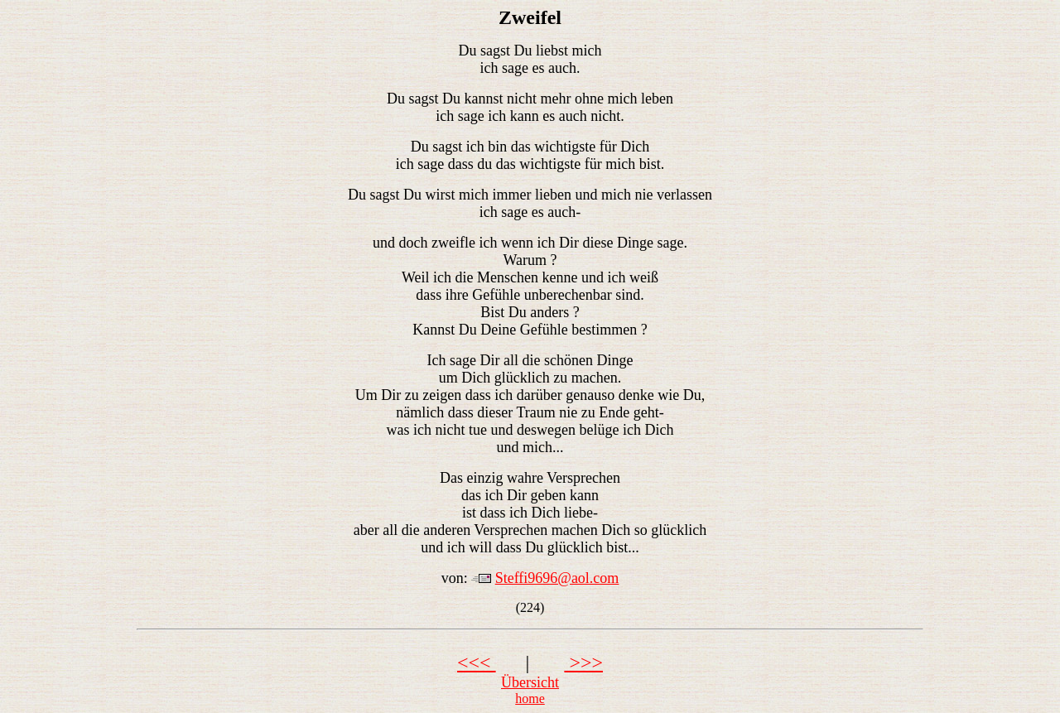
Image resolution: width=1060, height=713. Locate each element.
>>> (583, 662)
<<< (476, 662)
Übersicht (530, 682)
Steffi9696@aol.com (557, 578)
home (530, 698)
